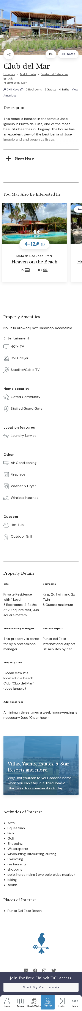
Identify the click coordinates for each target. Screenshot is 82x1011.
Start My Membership (41, 987)
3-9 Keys (13, 90)
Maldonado (28, 74)
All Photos (68, 54)
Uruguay (9, 74)
